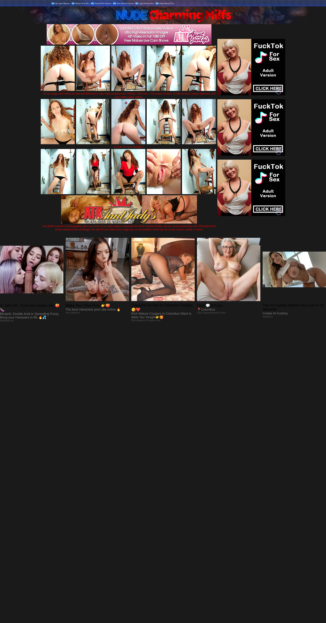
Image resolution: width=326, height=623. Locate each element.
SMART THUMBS (171, 528)
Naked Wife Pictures (103, 3)
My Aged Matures (62, 3)
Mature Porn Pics (82, 3)
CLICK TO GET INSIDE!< (129, 147)
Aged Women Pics (146, 3)
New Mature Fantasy (125, 3)
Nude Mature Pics (166, 3)
